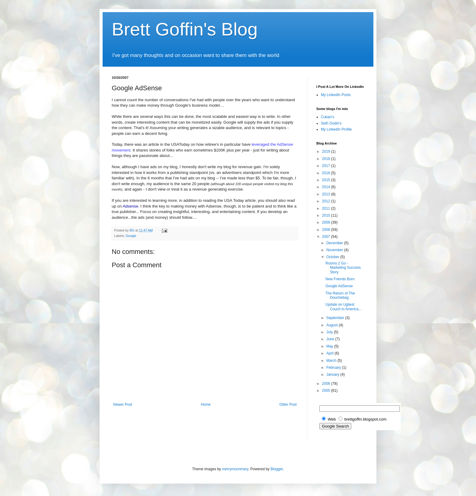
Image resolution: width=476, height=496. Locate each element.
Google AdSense (339, 286)
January (333, 374)
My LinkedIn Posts (336, 95)
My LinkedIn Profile (336, 129)
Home (206, 404)
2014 (326, 187)
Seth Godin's (331, 123)
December (335, 243)
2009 (326, 222)
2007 (326, 237)
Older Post (288, 404)
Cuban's (327, 117)
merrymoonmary (235, 469)
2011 (326, 208)
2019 (326, 151)
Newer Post (122, 404)
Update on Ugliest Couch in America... (343, 306)
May (330, 346)
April (330, 353)
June (330, 339)
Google (131, 236)
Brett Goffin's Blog (185, 29)
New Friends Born (340, 279)
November (335, 250)
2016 (326, 173)
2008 (326, 230)
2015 (326, 180)
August (332, 325)
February (334, 367)
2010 (326, 215)
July (330, 332)
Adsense (130, 206)
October (333, 257)
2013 (326, 194)
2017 (326, 166)
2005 (326, 390)
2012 (326, 201)
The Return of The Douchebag (340, 295)
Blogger (276, 469)
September (335, 318)
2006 (326, 383)
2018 (326, 159)
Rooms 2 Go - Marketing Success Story (343, 267)
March (332, 360)
